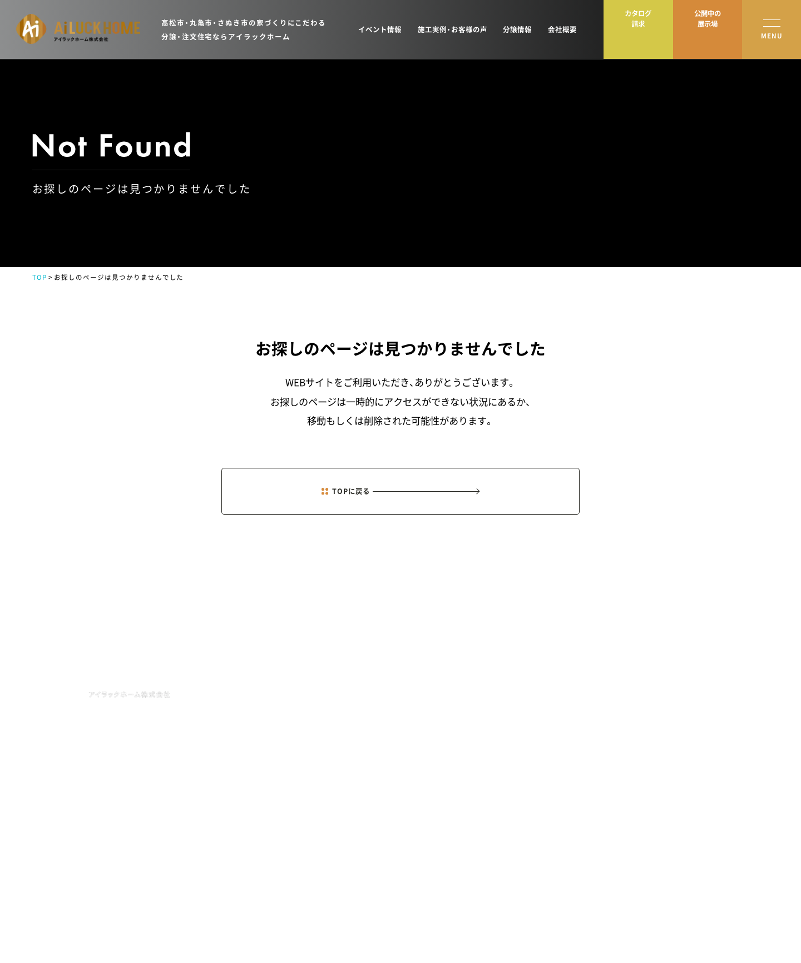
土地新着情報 (527, 733)
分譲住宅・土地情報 (624, 733)
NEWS (441, 691)
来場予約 (716, 688)
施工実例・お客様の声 (452, 29)
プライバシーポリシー (65, 933)
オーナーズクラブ (534, 756)
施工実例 (520, 711)
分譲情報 (517, 29)
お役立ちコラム (619, 800)
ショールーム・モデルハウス (638, 711)
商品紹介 (520, 688)
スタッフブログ (619, 756)
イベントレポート (623, 778)
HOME (441, 663)
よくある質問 (616, 822)
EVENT (443, 718)
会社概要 (562, 29)
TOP (39, 277)
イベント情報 (380, 29)
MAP (188, 748)
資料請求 (716, 711)
